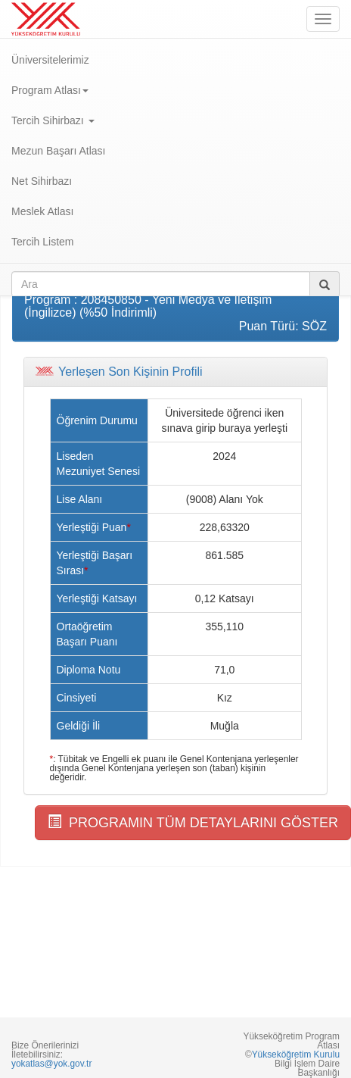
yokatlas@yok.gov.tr (51, 1063)
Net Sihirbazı (41, 181)
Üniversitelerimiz (50, 60)
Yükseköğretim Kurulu (296, 1054)
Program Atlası (50, 90)
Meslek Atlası (42, 211)
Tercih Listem (42, 242)
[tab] (175, 372)
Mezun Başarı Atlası (58, 151)
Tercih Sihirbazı (53, 120)
